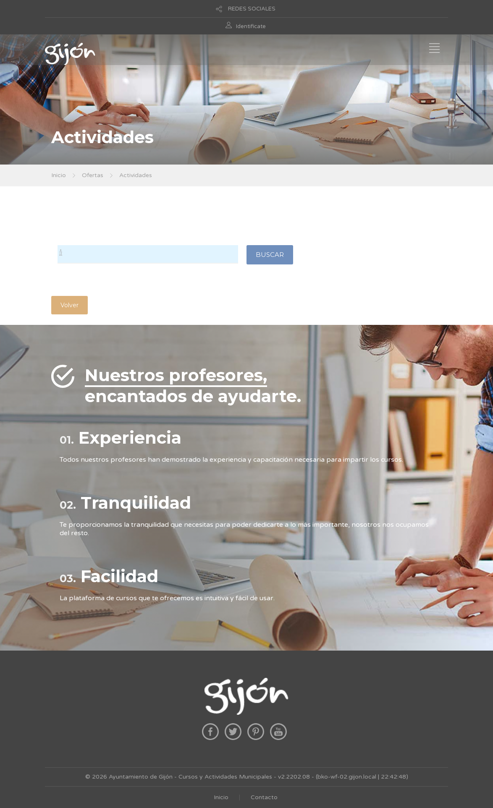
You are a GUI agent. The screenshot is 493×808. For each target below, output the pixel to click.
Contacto (264, 797)
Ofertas (92, 175)
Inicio (58, 175)
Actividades (135, 175)
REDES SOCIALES (251, 8)
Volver (69, 305)
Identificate (251, 26)
